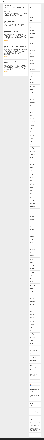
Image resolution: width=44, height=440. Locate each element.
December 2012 (32, 249)
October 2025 (32, 36)
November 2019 (32, 134)
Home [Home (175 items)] (33, 422)
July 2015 (31, 209)
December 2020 (32, 119)
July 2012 (31, 256)
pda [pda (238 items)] (32, 428)
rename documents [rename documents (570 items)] (35, 428)
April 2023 (31, 79)
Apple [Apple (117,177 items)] (32, 419)
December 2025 (32, 33)
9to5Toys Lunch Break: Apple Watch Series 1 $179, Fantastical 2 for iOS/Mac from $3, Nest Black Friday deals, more (14, 9)
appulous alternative (33, 360)
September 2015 (32, 206)
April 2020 (31, 131)
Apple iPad (31, 10)
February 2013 (32, 246)
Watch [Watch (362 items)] (31, 430)
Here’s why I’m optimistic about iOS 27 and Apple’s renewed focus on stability (35, 378)
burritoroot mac (32, 354)
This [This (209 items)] (36, 429)
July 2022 (31, 92)
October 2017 (32, 170)
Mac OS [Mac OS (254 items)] (36, 425)
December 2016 (32, 184)
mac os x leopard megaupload (34, 350)
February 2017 (32, 181)
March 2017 (31, 180)
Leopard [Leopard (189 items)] (31, 425)
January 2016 (32, 200)
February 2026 (32, 30)
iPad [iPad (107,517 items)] (35, 422)
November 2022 (32, 86)
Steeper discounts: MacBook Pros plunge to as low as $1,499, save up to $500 (35, 368)
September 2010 (32, 288)
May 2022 (31, 95)
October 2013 (32, 235)
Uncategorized (32, 20)
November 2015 (32, 203)
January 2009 (32, 317)
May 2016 (31, 194)
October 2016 (32, 187)
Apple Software (32, 11)
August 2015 (32, 207)
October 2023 (32, 70)
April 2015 (31, 213)
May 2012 (31, 259)
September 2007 (32, 340)
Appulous (31, 14)
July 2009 (31, 308)
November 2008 (32, 320)
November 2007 (32, 337)
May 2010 (31, 294)
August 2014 (32, 220)
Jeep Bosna (31, 405)
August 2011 (32, 272)
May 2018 (31, 160)
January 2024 (32, 66)
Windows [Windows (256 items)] (33, 430)
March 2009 (32, 314)
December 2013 (32, 232)
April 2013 (31, 243)
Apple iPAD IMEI (32, 353)
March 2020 (32, 132)
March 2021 (31, 115)
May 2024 (31, 60)
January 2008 (32, 334)
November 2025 (32, 34)
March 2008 (32, 331)
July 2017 (31, 174)
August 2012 (32, 255)
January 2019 (32, 148)
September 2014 (32, 219)
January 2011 (32, 282)
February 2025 (32, 47)
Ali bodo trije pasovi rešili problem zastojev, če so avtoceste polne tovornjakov (34, 399)
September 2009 (32, 305)
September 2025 (32, 37)
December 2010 (32, 284)
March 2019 (31, 145)
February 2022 (32, 99)
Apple (5, 73)
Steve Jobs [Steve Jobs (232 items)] (31, 429)
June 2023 (31, 76)
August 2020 (32, 125)
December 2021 (32, 102)
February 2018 (32, 164)
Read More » (6, 40)
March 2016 (31, 197)
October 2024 (32, 53)
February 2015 (32, 216)
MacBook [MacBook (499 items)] (34, 425)
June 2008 (31, 327)
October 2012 (32, 252)
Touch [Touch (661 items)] (37, 429)
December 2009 (32, 301)
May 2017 (31, 177)
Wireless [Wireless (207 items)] (34, 430)
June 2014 (31, 223)
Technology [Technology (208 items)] (35, 429)
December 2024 (32, 50)
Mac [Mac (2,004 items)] (32, 425)
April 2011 (31, 278)
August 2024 (32, 56)
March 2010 (31, 297)
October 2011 (32, 269)
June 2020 (31, 128)
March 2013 (31, 245)
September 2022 (32, 89)
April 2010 (31, 295)
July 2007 (31, 343)
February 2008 (32, 333)
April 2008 (31, 330)
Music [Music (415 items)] (31, 428)
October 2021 (32, 105)
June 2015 (31, 210)
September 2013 (32, 236)
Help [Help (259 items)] (32, 422)
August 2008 (32, 324)
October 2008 (32, 321)
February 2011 (32, 281)
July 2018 (31, 157)
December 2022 (32, 85)
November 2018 (32, 151)
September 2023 (32, 72)
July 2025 (31, 40)
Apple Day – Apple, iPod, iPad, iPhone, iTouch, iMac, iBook (11, 1)
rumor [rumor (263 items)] (37, 428)
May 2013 (31, 242)
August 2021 (32, 108)
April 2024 (31, 62)
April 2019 (31, 144)
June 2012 (31, 258)
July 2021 (31, 109)
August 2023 (32, 73)
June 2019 (31, 141)
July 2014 (31, 222)
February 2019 (32, 147)
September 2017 (32, 171)
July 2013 (31, 239)
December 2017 (32, 167)
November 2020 (32, 121)
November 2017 (32, 168)
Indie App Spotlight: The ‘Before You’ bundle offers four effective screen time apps (35, 372)
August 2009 (32, 307)
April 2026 (31, 27)
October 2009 (32, 304)
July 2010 (31, 291)
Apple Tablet (32, 13)
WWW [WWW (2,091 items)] (36, 430)
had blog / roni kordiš (33, 411)
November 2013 (32, 233)
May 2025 (31, 43)
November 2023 (32, 69)
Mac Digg (31, 17)
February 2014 (32, 229)
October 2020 (32, 122)
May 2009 (31, 311)
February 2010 (32, 298)
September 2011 (32, 271)
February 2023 (32, 82)
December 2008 (32, 318)
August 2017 (32, 173)
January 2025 (32, 49)
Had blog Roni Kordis (34, 384)
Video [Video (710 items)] (39, 429)
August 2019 (32, 138)
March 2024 (32, 63)
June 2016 (31, 193)
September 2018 (32, 154)
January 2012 (32, 265)
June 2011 (31, 275)
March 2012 (31, 262)
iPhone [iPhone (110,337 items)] (38, 422)
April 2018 (31, 161)
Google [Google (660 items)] (31, 422)
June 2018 (31, 158)
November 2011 (32, 268)
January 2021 (32, 118)
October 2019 (32, 135)
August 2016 (32, 190)
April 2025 (31, 44)
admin (11, 11)
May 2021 (31, 112)
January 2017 (32, 183)
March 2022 (32, 98)
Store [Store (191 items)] (33, 429)
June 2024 (31, 59)
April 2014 (31, 226)
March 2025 (32, 46)
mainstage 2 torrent (33, 357)
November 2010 (32, 285)
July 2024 (31, 57)
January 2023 (32, 83)
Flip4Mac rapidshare (33, 356)
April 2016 (31, 196)
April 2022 (31, 96)
